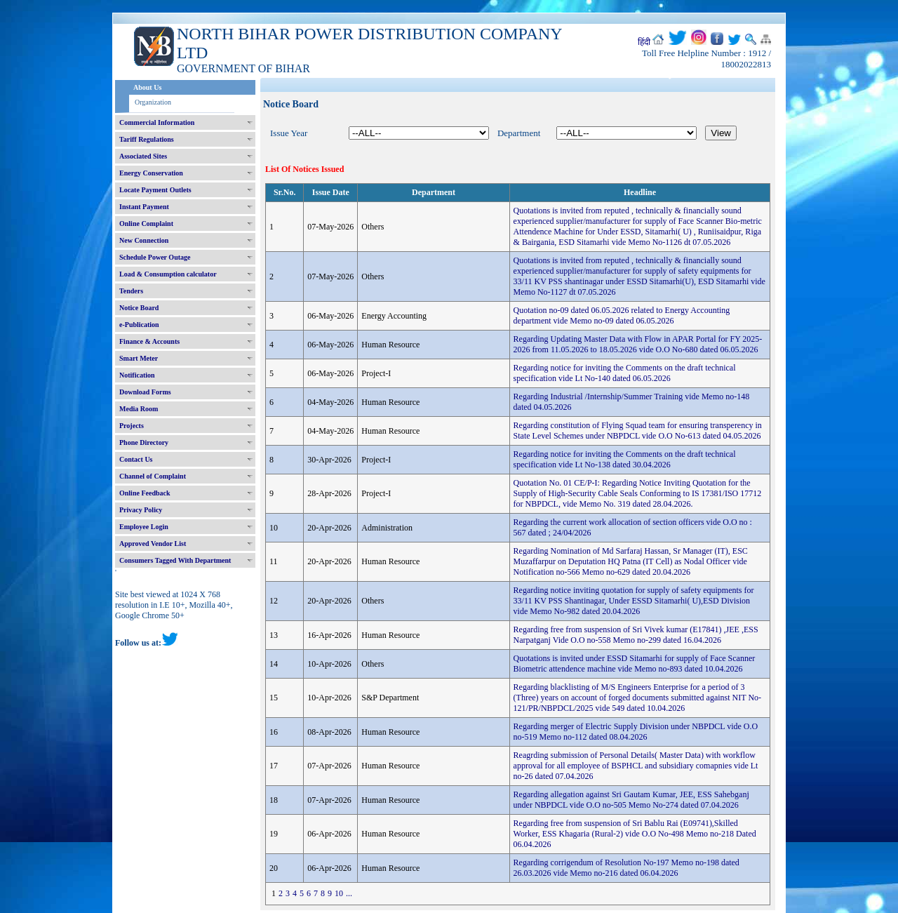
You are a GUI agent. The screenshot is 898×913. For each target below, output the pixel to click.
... (349, 893)
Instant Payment (144, 207)
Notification (137, 375)
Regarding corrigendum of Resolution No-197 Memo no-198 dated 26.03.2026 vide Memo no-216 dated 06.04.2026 (626, 868)
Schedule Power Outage (154, 257)
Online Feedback (144, 493)
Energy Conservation (151, 173)
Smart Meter (138, 358)
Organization (153, 102)
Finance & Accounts (149, 341)
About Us (147, 87)
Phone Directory (143, 442)
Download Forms (145, 392)
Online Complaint (146, 223)
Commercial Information (156, 122)
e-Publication (139, 324)
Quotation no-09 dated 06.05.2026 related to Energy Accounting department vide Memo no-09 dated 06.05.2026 (622, 315)
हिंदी (644, 42)
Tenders (131, 291)
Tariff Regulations (146, 139)
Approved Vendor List (152, 543)
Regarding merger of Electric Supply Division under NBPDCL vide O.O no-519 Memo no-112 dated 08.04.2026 (636, 731)
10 (339, 893)
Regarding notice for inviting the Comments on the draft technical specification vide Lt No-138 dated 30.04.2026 (625, 459)
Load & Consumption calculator (168, 274)
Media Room (138, 409)
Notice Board (139, 308)
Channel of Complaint (152, 476)
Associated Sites (143, 156)
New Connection (143, 240)
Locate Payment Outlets (155, 190)
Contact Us (136, 459)
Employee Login (143, 527)
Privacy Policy (140, 510)
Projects (131, 425)
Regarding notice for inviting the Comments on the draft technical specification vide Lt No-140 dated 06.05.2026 (625, 373)
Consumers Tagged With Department (175, 560)
